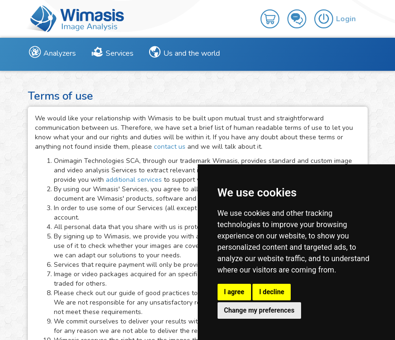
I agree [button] (234, 292)
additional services (135, 179)
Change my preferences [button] (259, 310)
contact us (169, 146)
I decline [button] (271, 292)
